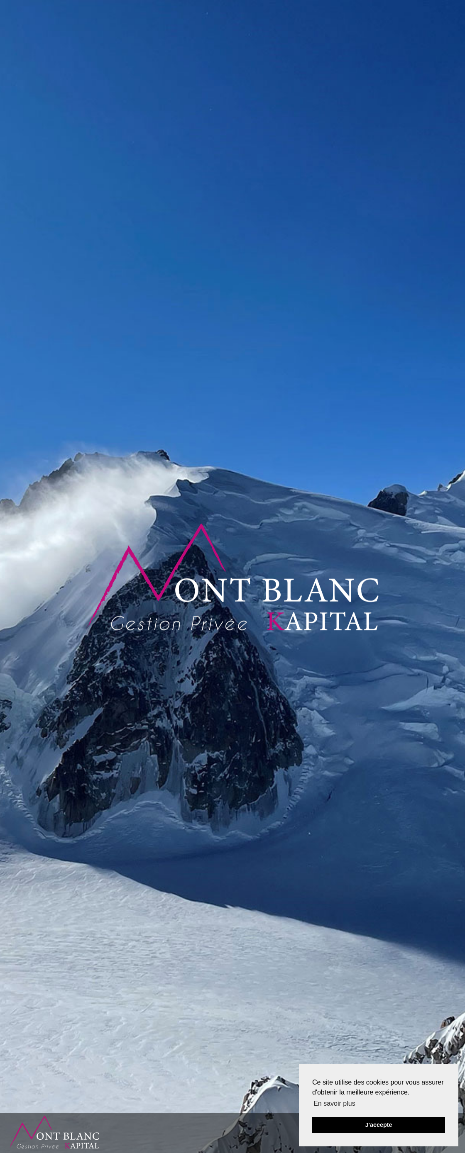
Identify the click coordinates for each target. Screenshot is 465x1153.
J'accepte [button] (378, 1124)
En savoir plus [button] (334, 1103)
